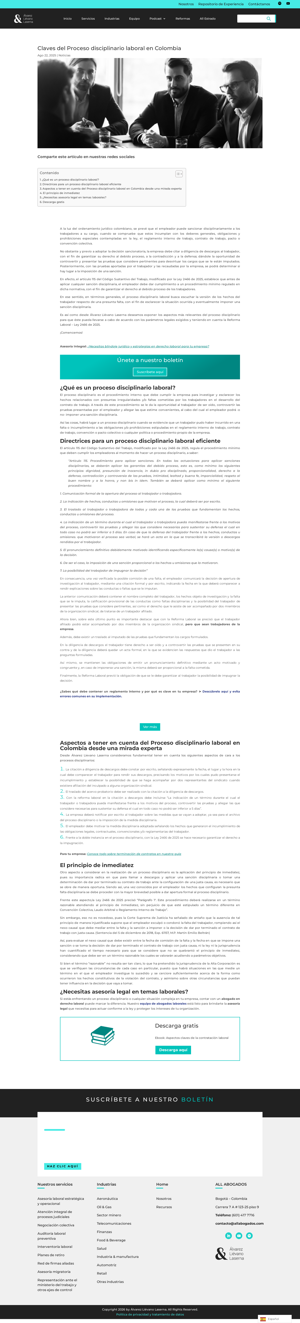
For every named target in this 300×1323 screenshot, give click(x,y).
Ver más (150, 729)
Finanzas (104, 1236)
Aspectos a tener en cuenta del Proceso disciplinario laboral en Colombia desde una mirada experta (112, 188)
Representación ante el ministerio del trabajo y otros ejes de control (57, 1289)
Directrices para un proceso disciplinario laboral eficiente (81, 184)
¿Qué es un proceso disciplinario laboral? (70, 179)
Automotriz (106, 1269)
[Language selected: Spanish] (275, 1319)
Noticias (64, 55)
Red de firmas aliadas (56, 1267)
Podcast (156, 18)
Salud (101, 1252)
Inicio (68, 18)
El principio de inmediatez (61, 193)
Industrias (112, 18)
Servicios (88, 18)
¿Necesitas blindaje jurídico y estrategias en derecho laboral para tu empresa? (148, 346)
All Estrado (208, 18)
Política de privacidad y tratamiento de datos (150, 1318)
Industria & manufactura (118, 1261)
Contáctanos (259, 4)
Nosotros (186, 4)
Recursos (164, 1211)
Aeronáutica (107, 1202)
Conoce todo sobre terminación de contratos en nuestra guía (134, 858)
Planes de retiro (51, 1259)
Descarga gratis (53, 202)
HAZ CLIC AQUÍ (62, 1170)
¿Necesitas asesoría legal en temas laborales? (74, 197)
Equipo (134, 18)
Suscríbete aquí (150, 372)
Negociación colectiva (56, 1229)
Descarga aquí (173, 1054)
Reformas (183, 18)
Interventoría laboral (55, 1251)
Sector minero (109, 1219)
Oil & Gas (104, 1211)
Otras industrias (110, 1286)
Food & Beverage (111, 1244)
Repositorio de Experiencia (221, 4)
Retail (102, 1277)
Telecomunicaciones (114, 1227)
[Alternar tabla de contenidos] (177, 173)
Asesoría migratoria (54, 1275)
